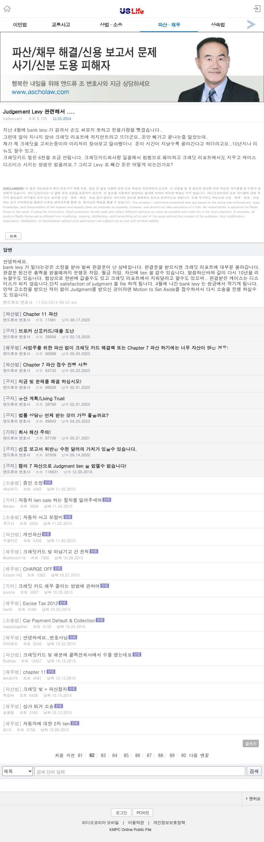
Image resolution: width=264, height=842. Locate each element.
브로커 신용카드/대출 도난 (132, 333)
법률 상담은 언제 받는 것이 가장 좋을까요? (132, 418)
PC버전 (143, 812)
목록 (13, 236)
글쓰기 (250, 743)
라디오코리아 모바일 (100, 823)
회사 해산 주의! (132, 434)
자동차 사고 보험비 (132, 520)
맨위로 (253, 798)
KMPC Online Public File (131, 830)
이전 (70, 755)
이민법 (20, 24)
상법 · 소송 (111, 24)
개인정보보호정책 (169, 823)
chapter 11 (132, 675)
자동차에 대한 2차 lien (132, 726)
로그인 (121, 812)
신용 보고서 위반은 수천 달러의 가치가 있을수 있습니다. (132, 451)
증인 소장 (132, 485)
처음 (59, 755)
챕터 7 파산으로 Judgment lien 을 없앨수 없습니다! (132, 468)
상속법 (218, 24)
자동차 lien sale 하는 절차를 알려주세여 (132, 503)
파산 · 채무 (169, 24)
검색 (254, 771)
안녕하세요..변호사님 (132, 640)
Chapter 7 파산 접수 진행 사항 (132, 367)
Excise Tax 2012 (132, 606)
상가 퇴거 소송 (132, 709)
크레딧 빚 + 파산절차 (132, 692)
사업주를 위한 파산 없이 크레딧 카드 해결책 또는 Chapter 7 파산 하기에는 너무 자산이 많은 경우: (132, 350)
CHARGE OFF (132, 571)
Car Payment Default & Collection (132, 623)
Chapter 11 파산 (132, 316)
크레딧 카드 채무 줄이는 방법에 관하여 (132, 589)
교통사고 (61, 24)
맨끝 (204, 755)
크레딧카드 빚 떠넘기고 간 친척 (132, 554)
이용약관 (136, 823)
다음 (193, 755)
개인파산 (132, 537)
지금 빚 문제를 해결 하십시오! (132, 384)
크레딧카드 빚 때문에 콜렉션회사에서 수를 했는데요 (132, 657)
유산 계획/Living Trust (132, 401)
